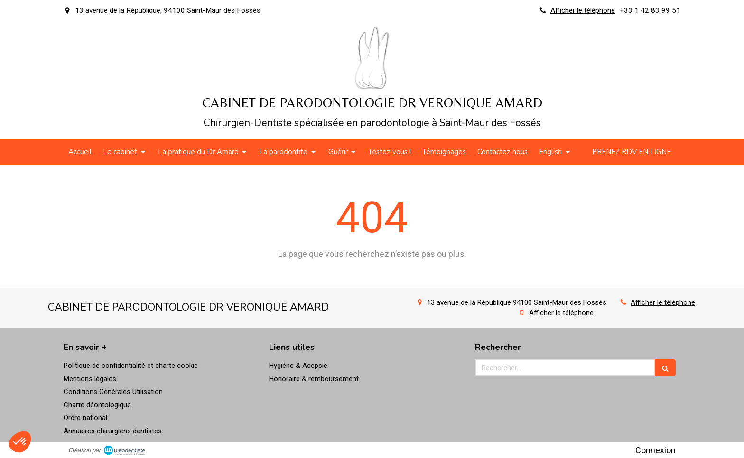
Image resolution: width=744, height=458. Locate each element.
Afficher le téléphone (582, 10)
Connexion (655, 450)
